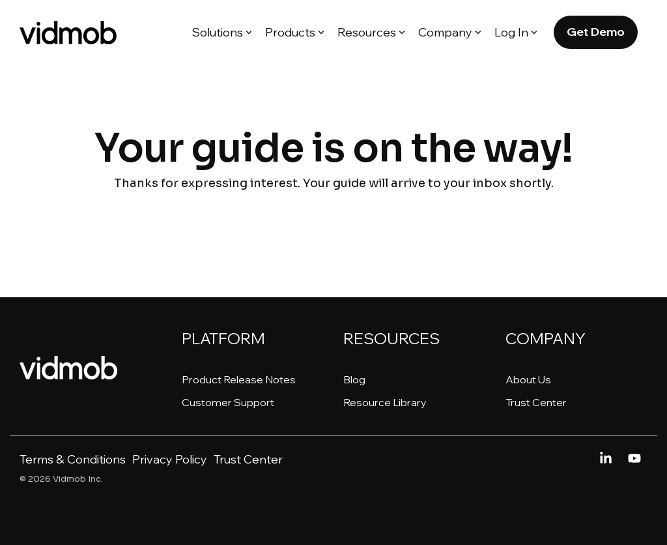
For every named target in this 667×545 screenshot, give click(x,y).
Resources (371, 32)
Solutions (222, 32)
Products (294, 32)
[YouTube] (634, 459)
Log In (515, 32)
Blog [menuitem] (354, 379)
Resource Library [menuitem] (385, 402)
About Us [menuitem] (528, 379)
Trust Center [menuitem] (536, 402)
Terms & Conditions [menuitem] (73, 459)
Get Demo (596, 31)
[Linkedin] (607, 459)
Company (449, 32)
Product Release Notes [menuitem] (239, 379)
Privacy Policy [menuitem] (169, 459)
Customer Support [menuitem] (228, 402)
